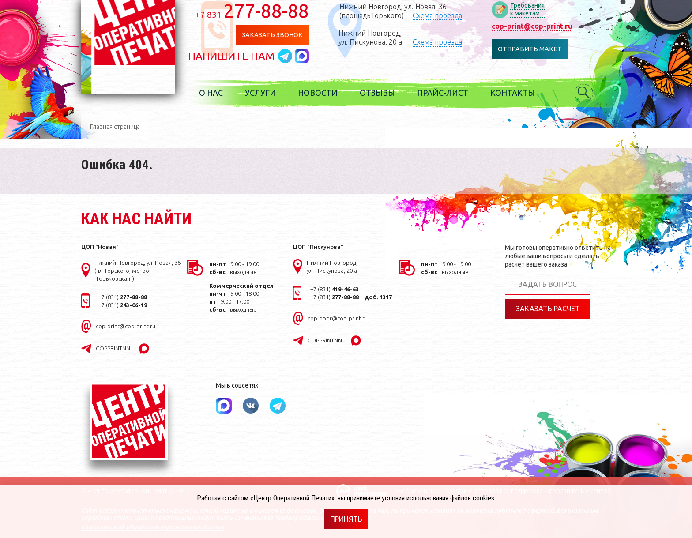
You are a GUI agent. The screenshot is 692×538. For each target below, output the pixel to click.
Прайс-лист (448, 92)
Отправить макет (535, 49)
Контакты (518, 92)
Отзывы (383, 92)
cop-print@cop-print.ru (537, 26)
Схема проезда (443, 15)
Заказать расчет (548, 309)
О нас (217, 92)
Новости (324, 92)
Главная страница (115, 126)
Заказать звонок (278, 34)
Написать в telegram (292, 56)
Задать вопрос (548, 284)
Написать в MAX (308, 56)
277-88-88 (258, 10)
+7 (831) (122, 297)
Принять (346, 519)
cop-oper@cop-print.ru (338, 318)
